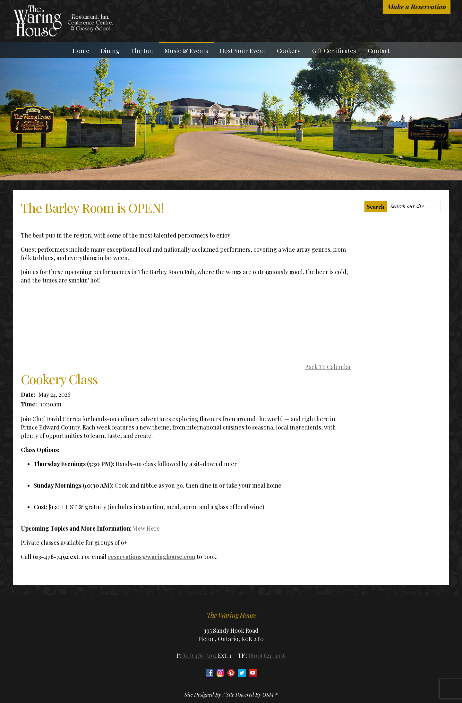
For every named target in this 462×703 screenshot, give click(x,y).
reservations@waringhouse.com (151, 556)
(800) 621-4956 (267, 655)
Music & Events (186, 50)
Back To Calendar (328, 367)
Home (81, 50)
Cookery (289, 50)
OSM (268, 694)
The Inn (142, 50)
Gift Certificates (334, 50)
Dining (110, 50)
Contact (379, 50)
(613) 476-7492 (200, 655)
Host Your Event (242, 50)
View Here (146, 528)
